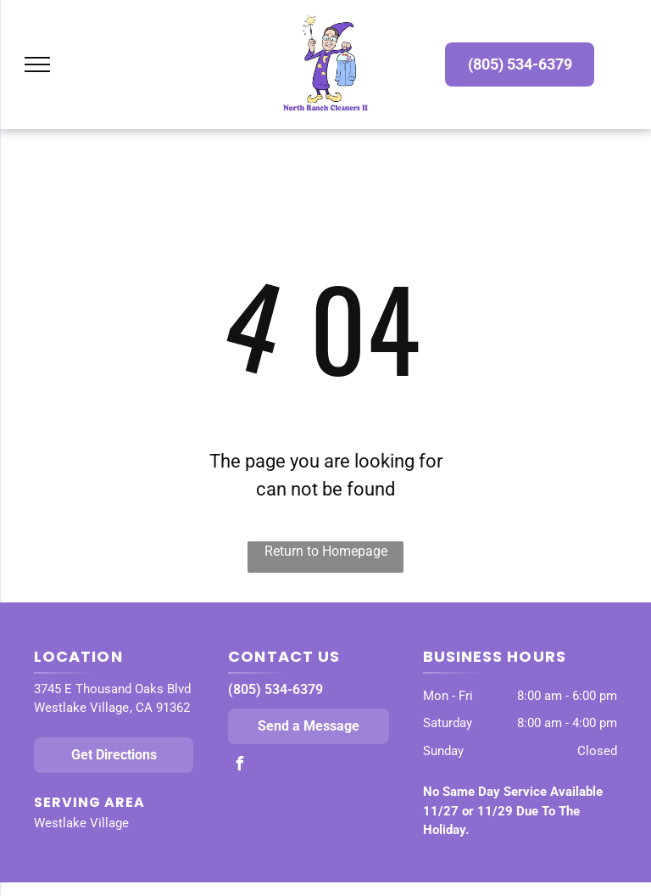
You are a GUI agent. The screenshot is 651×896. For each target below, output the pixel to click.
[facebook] (239, 766)
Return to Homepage (325, 551)
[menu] (37, 64)
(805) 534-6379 (275, 689)
